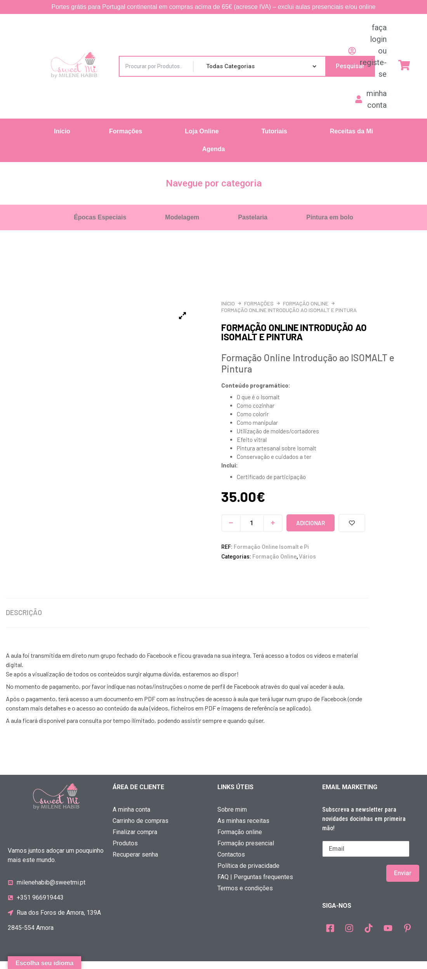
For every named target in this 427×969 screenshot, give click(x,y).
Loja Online (202, 131)
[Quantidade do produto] (252, 523)
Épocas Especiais (100, 217)
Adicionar (310, 522)
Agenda (213, 149)
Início (62, 131)
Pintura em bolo (329, 217)
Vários (307, 556)
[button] (127, 131)
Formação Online (305, 303)
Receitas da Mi (351, 131)
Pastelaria (252, 217)
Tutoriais (274, 131)
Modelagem (182, 217)
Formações (125, 131)
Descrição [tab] (24, 620)
